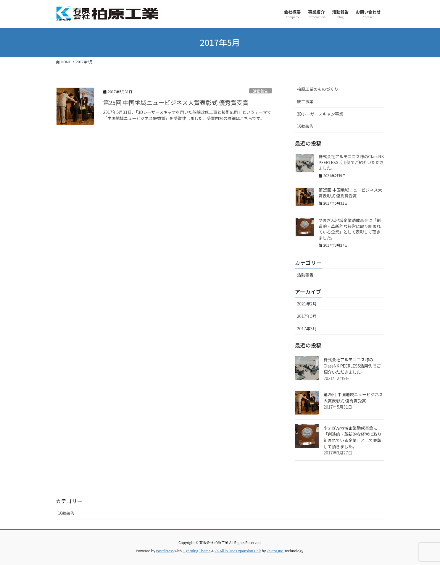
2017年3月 (307, 328)
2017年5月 (307, 316)
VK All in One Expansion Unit (238, 550)
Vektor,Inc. (275, 550)
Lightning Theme (197, 550)
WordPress (165, 550)
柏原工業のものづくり (318, 89)
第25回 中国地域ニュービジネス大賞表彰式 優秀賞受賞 (176, 102)
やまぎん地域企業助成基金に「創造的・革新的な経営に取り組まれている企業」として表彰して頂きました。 (350, 229)
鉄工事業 (305, 101)
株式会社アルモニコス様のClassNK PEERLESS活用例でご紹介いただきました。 (351, 162)
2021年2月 (307, 304)
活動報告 (260, 91)
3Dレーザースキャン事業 (320, 114)
